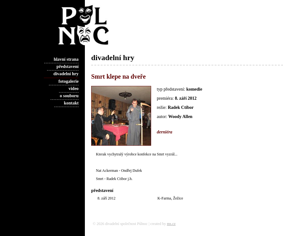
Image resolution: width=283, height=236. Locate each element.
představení (67, 66)
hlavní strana (66, 59)
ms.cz (171, 224)
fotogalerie (68, 81)
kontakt (71, 103)
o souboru (69, 95)
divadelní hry (66, 73)
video (73, 88)
